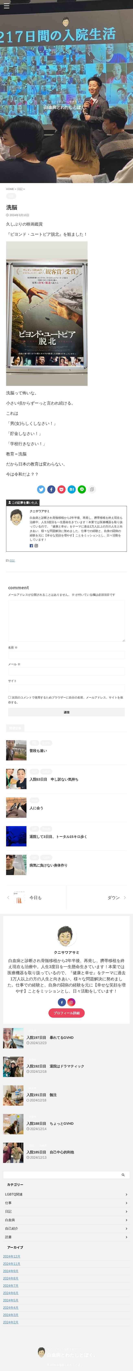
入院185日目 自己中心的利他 (51, 1152)
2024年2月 (11, 1322)
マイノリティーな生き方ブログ (64, 1349)
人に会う (37, 808)
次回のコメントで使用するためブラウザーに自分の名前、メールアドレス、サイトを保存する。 (65, 700)
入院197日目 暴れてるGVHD (51, 1038)
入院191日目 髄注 (42, 1095)
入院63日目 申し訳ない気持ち (55, 779)
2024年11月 (11, 1264)
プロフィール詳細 (66, 1013)
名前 (13, 647)
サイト (12, 680)
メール (14, 664)
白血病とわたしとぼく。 (66, 107)
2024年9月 (11, 1271)
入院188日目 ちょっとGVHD (51, 1124)
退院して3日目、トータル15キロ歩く (60, 837)
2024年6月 (11, 1293)
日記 (12, 560)
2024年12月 (11, 1256)
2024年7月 (11, 1285)
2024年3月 (11, 1315)
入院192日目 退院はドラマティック (57, 1066)
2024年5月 (11, 1300)
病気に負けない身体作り (50, 865)
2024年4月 (11, 1307)
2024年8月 (11, 1278)
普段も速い (39, 751)
